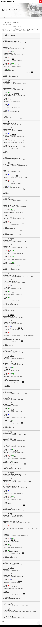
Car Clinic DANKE (7, 398)
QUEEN (5, 298)
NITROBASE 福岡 (7, 610)
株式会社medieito (7, 222)
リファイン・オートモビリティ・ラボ (11, 140)
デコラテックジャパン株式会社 (10, 111)
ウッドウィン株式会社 (8, 551)
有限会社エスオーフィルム (9, 509)
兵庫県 (5, 186)
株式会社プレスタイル (8, 433)
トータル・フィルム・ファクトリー (11, 468)
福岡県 (5, 233)
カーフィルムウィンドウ (8, 486)
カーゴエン (5, 333)
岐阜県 (5, 538)
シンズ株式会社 (6, 287)
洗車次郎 (5, 193)
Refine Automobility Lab (9, 176)
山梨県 (5, 320)
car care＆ (5, 105)
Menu (40, 1)
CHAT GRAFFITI (7, 540)
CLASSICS (5, 616)
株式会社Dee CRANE (8, 129)
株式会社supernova (7, 575)
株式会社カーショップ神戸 (9, 187)
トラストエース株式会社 (8, 380)
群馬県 (5, 63)
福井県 (5, 502)
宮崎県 (5, 332)
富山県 (5, 356)
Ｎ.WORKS (5, 545)
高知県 (7, 597)
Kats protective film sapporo (10, 164)
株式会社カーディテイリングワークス (11, 146)
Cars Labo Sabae (7, 503)
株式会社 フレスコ (7, 497)
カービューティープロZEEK (9, 351)
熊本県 (5, 461)
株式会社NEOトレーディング (10, 234)
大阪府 (5, 57)
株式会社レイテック (7, 82)
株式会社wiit (6, 534)
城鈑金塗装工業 (6, 427)
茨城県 (5, 603)
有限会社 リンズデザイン (9, 269)
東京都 (5, 268)
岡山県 (5, 402)
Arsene (4, 527)
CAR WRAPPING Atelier (9, 70)
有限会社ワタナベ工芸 (8, 363)
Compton (5, 421)
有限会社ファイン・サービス (9, 480)
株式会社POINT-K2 (7, 310)
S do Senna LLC (7, 211)
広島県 (5, 151)
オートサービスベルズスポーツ (10, 581)
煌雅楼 (4, 170)
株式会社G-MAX (6, 374)
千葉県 (5, 34)
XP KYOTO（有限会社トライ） (10, 328)
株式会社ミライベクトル (8, 94)
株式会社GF (5, 240)
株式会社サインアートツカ (9, 316)
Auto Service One (7, 59)
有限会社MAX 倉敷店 (8, 404)
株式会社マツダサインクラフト (10, 456)
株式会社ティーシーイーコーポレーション (13, 205)
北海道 (5, 40)
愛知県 (5, 92)
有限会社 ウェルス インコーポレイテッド (13, 64)
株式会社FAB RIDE (7, 199)
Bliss (4, 258)
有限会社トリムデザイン (8, 563)
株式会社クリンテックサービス (10, 275)
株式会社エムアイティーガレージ (10, 439)
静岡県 (5, 110)
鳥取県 (5, 145)
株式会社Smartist (7, 47)
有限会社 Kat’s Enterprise (9, 76)
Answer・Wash (6, 181)
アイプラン (5, 252)
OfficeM (5, 117)
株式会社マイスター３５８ (9, 100)
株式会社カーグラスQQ (8, 263)
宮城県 (5, 484)
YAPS (4, 369)
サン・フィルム (6, 217)
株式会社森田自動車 (7, 53)
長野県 (5, 408)
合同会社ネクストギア (8, 451)
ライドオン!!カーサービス (9, 41)
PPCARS (5, 392)
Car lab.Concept (7, 410)
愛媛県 (5, 496)
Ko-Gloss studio (7, 35)
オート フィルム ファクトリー (10, 445)
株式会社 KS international (9, 158)
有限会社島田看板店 (7, 135)
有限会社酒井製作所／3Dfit (9, 339)
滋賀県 (5, 192)
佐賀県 (5, 69)
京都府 (5, 326)
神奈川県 (5, 81)
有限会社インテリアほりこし (9, 123)
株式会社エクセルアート (8, 521)
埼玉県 (5, 51)
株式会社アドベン (7, 492)
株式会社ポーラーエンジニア (9, 322)
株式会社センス (6, 415)
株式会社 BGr (6, 345)
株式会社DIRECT (7, 228)
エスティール (6, 386)
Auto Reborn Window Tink (9, 304)
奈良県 (5, 133)
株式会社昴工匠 (6, 569)
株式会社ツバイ (6, 246)
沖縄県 (5, 98)
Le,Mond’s (5, 152)
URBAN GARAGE (7, 293)
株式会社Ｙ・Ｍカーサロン (9, 557)
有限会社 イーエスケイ (8, 586)
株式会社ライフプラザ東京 (9, 88)
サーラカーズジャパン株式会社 (10, 281)
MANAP (5, 592)
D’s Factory (6, 357)
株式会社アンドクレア (8, 462)
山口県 (5, 262)
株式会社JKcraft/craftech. (9, 598)
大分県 (5, 379)
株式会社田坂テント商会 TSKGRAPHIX (12, 474)
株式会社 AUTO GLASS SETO (11, 515)
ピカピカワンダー (7, 604)
